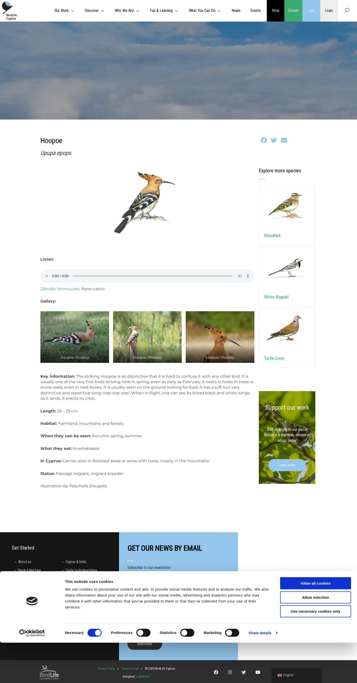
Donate (293, 10)
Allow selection (315, 638)
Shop (275, 10)
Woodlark (272, 235)
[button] (264, 140)
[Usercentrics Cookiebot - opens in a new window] (32, 673)
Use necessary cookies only (315, 652)
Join (311, 10)
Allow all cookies (316, 623)
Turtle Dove (274, 358)
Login (329, 10)
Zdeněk (48, 288)
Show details (260, 673)
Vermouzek (68, 288)
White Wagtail (276, 297)
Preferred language (142, 609)
